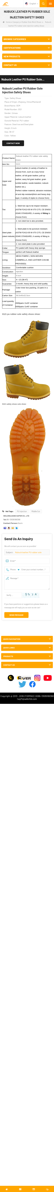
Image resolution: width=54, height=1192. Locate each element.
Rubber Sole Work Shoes (31, 22)
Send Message (16, 615)
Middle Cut (36, 511)
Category (16, 22)
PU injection (22, 511)
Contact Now (13, 143)
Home (7, 22)
